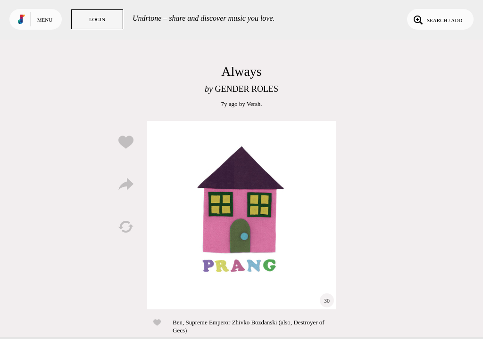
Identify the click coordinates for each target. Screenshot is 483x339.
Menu (44, 20)
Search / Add (437, 19)
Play (241, 215)
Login (97, 19)
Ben (178, 322)
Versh (254, 103)
